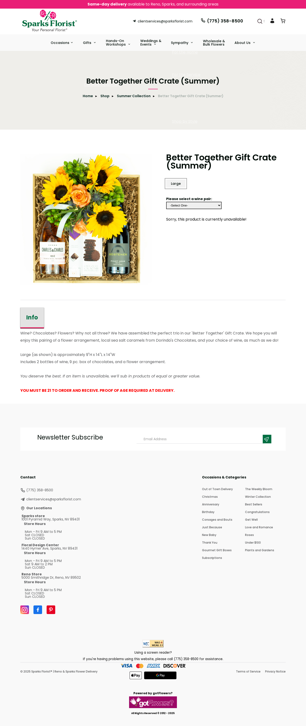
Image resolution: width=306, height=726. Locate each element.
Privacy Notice (275, 671)
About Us (243, 42)
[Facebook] (37, 609)
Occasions (60, 42)
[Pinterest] (51, 609)
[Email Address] (200, 439)
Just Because (212, 527)
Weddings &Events (150, 42)
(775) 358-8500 (222, 21)
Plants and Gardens (259, 550)
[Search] (260, 21)
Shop (104, 96)
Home (88, 96)
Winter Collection (258, 497)
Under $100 (253, 543)
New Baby (209, 535)
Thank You (209, 543)
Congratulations (257, 512)
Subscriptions (212, 558)
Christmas (210, 497)
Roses (249, 535)
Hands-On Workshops (116, 42)
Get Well (251, 520)
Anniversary (210, 504)
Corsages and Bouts (217, 520)
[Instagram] (24, 609)
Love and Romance (259, 527)
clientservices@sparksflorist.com (162, 21)
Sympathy (180, 42)
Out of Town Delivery (217, 489)
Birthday (208, 512)
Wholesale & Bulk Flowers (214, 43)
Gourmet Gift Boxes (217, 550)
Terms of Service (248, 671)
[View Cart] (283, 22)
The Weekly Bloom (258, 489)
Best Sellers (253, 504)
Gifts (87, 42)
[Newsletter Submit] (267, 439)
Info (32, 317)
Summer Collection (134, 96)
